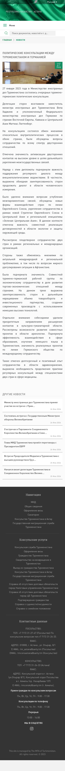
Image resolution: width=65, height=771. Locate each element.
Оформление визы (33, 510)
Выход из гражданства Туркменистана (33, 567)
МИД (33, 501)
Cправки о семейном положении (33, 608)
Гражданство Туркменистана (33, 555)
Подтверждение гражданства (33, 599)
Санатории (33, 514)
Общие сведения (33, 506)
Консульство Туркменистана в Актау (33, 518)
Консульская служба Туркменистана (33, 547)
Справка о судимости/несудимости (33, 604)
